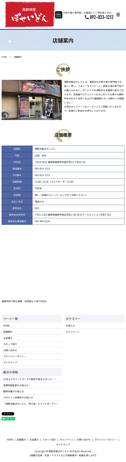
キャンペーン (72, 331)
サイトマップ (10, 362)
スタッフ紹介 (10, 344)
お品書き (7, 338)
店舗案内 (7, 331)
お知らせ (70, 325)
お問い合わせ (10, 350)
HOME (4, 56)
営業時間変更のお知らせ (16, 385)
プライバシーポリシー (14, 356)
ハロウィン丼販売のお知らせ (18, 397)
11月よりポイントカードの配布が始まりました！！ (29, 379)
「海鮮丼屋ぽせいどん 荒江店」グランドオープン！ (30, 403)
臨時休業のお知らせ (13, 391)
